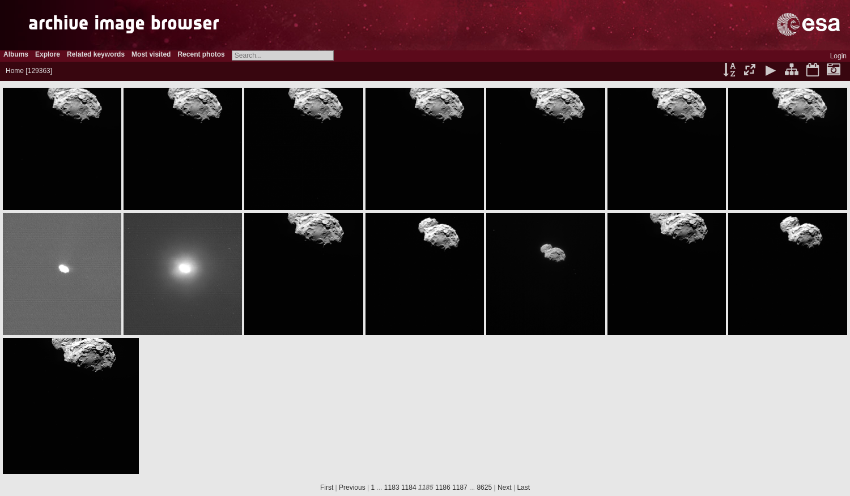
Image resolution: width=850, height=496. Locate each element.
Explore (47, 54)
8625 (484, 487)
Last (523, 487)
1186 (442, 487)
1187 (460, 487)
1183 (392, 487)
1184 (408, 487)
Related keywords (96, 54)
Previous (352, 487)
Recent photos (200, 54)
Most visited (151, 54)
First (326, 487)
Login (838, 56)
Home (15, 71)
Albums (15, 54)
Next (505, 487)
